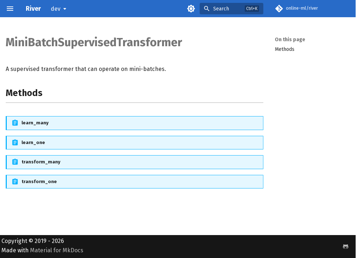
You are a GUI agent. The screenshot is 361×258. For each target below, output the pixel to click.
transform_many (40, 161)
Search (221, 9)
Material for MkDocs (56, 250)
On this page (290, 40)
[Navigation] (10, 8)
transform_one (39, 181)
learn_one (33, 142)
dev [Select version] (55, 8)
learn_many (35, 122)
